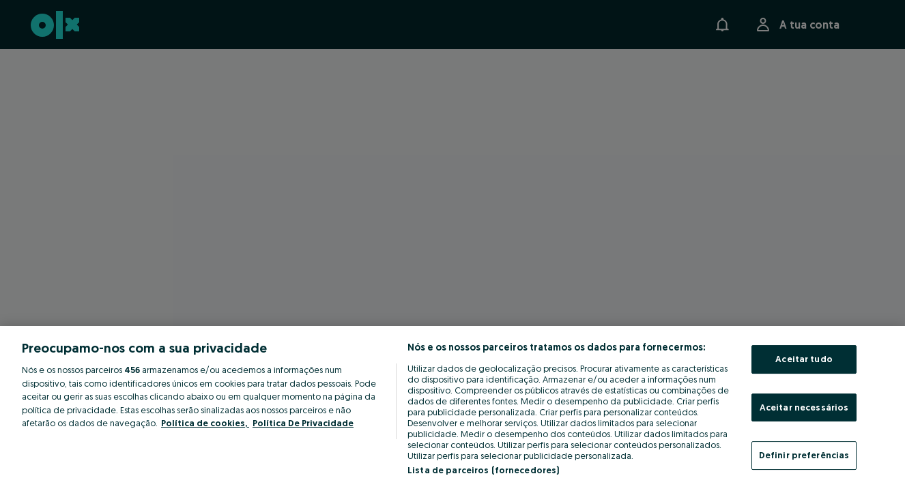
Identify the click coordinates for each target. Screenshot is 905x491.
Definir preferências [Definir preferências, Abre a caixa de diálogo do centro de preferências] (804, 454)
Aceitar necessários (804, 407)
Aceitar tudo (804, 358)
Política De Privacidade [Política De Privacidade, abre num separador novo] (303, 422)
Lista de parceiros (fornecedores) (483, 469)
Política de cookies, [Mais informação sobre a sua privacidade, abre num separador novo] (205, 422)
